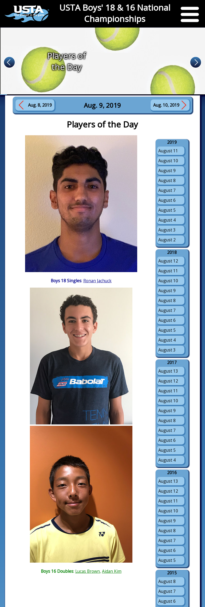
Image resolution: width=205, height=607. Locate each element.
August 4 (167, 220)
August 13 (168, 371)
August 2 (167, 240)
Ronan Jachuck (97, 281)
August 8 (167, 180)
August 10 (168, 161)
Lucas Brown (87, 571)
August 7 (167, 190)
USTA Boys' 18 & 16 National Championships (114, 13)
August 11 (168, 151)
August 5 (167, 210)
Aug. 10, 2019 (166, 105)
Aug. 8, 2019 (40, 105)
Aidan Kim (111, 571)
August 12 (168, 261)
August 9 (167, 170)
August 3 (167, 230)
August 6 (167, 200)
